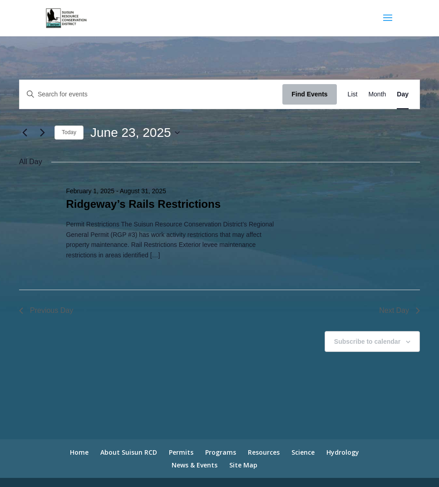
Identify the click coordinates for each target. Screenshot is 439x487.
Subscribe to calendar (367, 341)
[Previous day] (24, 132)
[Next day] (42, 132)
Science (303, 452)
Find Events (309, 94)
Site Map (243, 465)
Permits (181, 452)
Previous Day (46, 310)
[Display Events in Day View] (403, 94)
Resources (264, 452)
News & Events (194, 465)
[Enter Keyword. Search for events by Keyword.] (151, 94)
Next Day (399, 310)
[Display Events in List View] (353, 94)
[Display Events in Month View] (377, 94)
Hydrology (342, 452)
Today (69, 132)
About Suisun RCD (128, 452)
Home (79, 452)
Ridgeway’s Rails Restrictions (143, 204)
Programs (220, 452)
